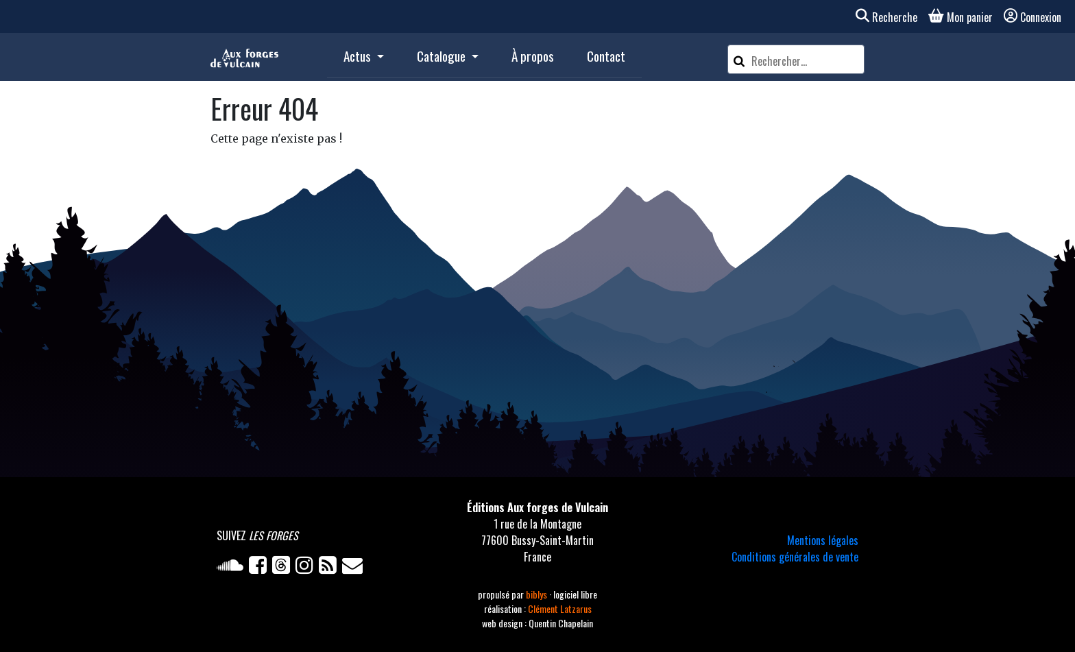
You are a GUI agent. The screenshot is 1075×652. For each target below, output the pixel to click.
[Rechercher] (739, 59)
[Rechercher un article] (805, 61)
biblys (537, 594)
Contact (606, 56)
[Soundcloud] (233, 567)
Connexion (1032, 17)
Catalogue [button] (442, 56)
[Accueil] (244, 57)
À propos (532, 56)
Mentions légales (822, 540)
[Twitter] (283, 567)
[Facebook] (260, 567)
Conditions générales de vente (795, 556)
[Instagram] (307, 567)
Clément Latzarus (560, 608)
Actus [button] (358, 56)
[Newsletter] (353, 567)
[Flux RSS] (330, 567)
